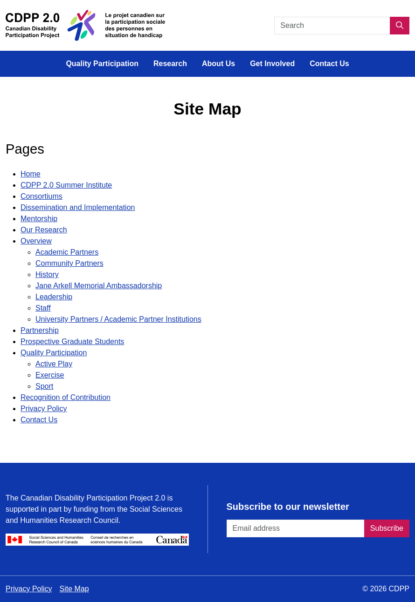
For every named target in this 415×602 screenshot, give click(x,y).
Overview (36, 241)
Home (31, 174)
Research (170, 64)
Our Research (44, 230)
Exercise (49, 375)
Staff (43, 308)
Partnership (40, 330)
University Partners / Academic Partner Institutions (118, 319)
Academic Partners (66, 252)
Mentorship (39, 219)
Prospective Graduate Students (72, 341)
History (47, 274)
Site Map (74, 589)
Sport (44, 386)
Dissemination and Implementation (78, 207)
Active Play (53, 364)
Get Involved (272, 64)
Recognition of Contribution (66, 397)
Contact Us (329, 64)
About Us (218, 64)
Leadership (53, 297)
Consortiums (41, 196)
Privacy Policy (44, 409)
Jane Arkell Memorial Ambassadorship (98, 286)
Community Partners (69, 263)
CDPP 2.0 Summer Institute (66, 185)
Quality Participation (102, 64)
